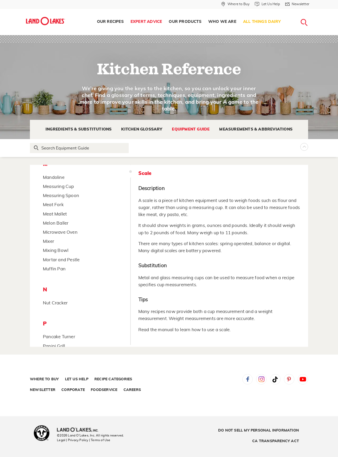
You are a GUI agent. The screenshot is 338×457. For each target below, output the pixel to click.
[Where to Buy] (235, 4)
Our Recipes (110, 22)
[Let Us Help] (267, 4)
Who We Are (222, 22)
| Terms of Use (99, 440)
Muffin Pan (54, 269)
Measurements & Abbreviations (255, 129)
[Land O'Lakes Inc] (79, 430)
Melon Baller (55, 223)
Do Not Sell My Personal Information (258, 430)
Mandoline (53, 177)
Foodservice (104, 390)
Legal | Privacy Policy (72, 440)
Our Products (185, 22)
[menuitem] (110, 22)
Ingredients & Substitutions (79, 129)
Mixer (48, 241)
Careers (132, 390)
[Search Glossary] (79, 148)
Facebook (247, 379)
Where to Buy (44, 379)
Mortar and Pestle (61, 260)
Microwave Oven (60, 232)
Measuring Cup (58, 186)
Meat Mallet (55, 214)
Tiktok (275, 379)
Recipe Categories (113, 379)
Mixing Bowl (55, 250)
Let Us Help (76, 379)
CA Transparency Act (275, 441)
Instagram (261, 379)
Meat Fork (53, 205)
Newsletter (42, 390)
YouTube (303, 379)
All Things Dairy (262, 22)
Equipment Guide (191, 129)
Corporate (73, 390)
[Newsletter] (297, 4)
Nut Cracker (55, 303)
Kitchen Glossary (141, 129)
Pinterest (289, 379)
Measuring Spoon (61, 195)
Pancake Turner (59, 337)
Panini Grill (54, 346)
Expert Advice (146, 22)
